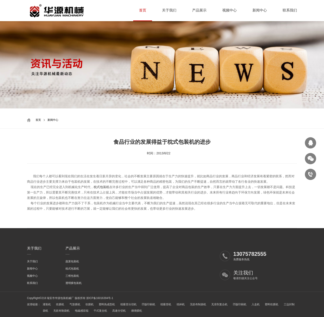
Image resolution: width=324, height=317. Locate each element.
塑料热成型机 (107, 304)
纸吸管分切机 (128, 304)
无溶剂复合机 (219, 304)
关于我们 (169, 10)
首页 (142, 10)
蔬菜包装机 (72, 261)
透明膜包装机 (73, 283)
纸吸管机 (165, 304)
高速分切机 (119, 310)
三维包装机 (72, 275)
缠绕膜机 (136, 310)
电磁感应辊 (81, 310)
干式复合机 (100, 310)
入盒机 (256, 304)
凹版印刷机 (148, 304)
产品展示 (199, 10)
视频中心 (229, 10)
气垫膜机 (75, 304)
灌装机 (47, 304)
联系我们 (290, 10)
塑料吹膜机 (271, 304)
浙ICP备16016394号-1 (99, 298)
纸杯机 (181, 304)
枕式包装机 (101, 187)
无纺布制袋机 (198, 304)
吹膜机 (60, 304)
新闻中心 (259, 10)
